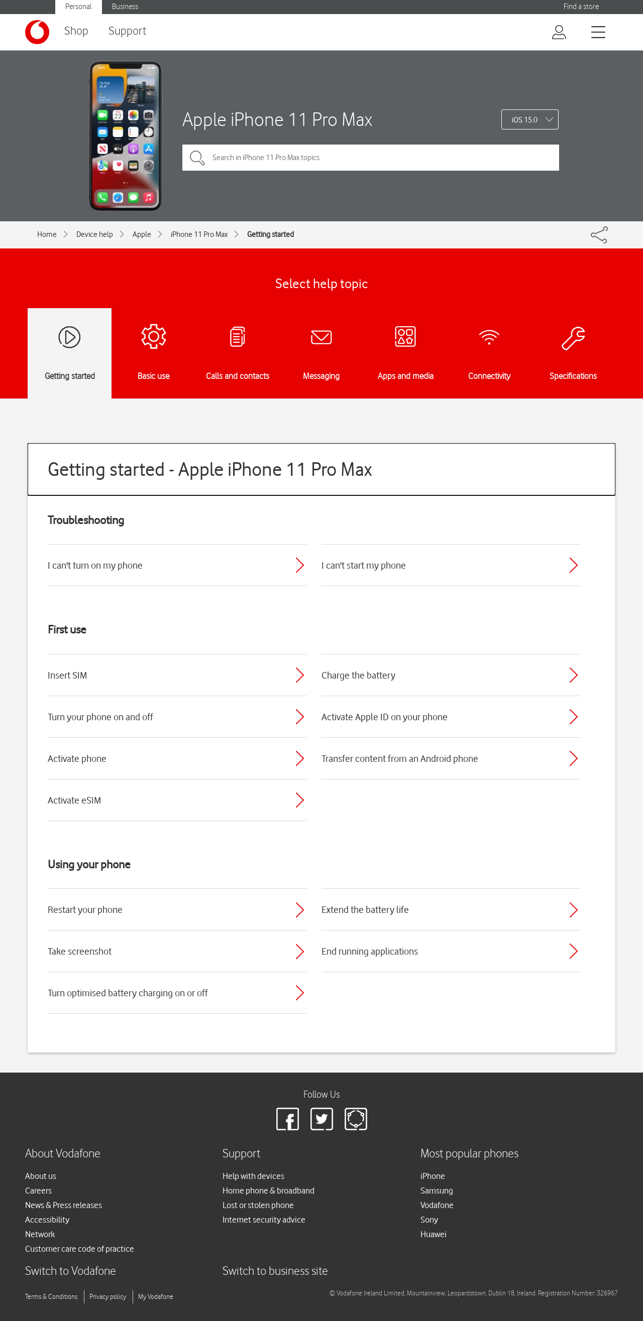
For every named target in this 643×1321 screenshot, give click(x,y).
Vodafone (437, 1205)
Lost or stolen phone (258, 1205)
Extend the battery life (365, 909)
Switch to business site (275, 1271)
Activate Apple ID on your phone (385, 716)
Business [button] (125, 7)
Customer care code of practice (79, 1249)
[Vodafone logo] (37, 32)
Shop (76, 31)
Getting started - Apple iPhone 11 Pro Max (210, 469)
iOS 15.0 (525, 119)
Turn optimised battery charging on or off (128, 992)
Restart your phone (85, 909)
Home (47, 234)
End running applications (370, 951)
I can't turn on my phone (95, 565)
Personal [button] (78, 7)
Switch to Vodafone (70, 1271)
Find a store (581, 7)
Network (40, 1234)
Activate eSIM (74, 800)
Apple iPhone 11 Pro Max (277, 119)
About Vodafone (62, 1154)
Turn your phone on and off (100, 716)
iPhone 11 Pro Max (199, 234)
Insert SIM (67, 675)
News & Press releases (63, 1205)
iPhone (432, 1176)
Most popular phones (469, 1154)
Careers (38, 1190)
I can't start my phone (364, 565)
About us (40, 1176)
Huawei (433, 1234)
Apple (142, 234)
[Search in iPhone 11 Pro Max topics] (370, 158)
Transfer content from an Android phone (400, 758)
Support (127, 31)
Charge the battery (358, 675)
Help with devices (253, 1176)
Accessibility (47, 1220)
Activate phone (77, 758)
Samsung (436, 1190)
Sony (429, 1220)
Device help (94, 234)
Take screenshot (80, 951)
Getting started (270, 234)
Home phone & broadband (268, 1190)
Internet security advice (264, 1220)
